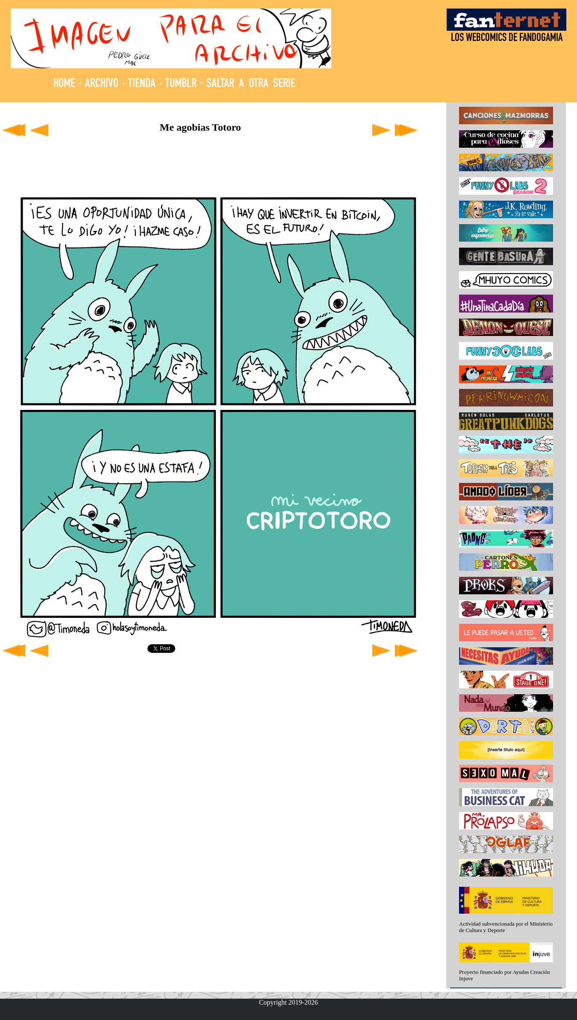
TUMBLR (181, 84)
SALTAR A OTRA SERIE (250, 84)
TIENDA (142, 84)
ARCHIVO (101, 84)
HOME (64, 84)
